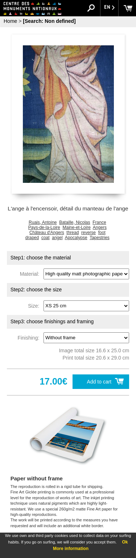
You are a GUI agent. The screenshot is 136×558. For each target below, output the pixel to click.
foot (102, 232)
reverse (88, 232)
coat (45, 237)
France (99, 222)
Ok (125, 542)
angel (57, 237)
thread (72, 232)
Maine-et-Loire (76, 227)
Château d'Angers (46, 232)
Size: (35, 305)
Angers (100, 227)
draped (32, 237)
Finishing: (29, 337)
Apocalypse (76, 237)
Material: (31, 273)
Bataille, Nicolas (74, 222)
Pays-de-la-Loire (44, 227)
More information (70, 548)
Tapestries (100, 237)
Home (10, 21)
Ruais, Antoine (43, 222)
